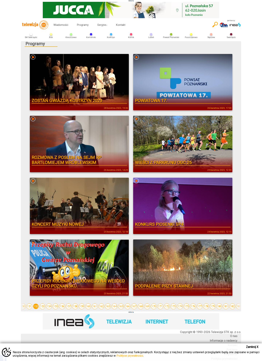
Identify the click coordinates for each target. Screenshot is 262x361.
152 (36, 306)
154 (49, 306)
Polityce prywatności (129, 355)
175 (186, 306)
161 (95, 306)
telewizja (35, 24)
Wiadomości (60, 25)
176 (193, 306)
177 (199, 306)
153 (42, 306)
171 (160, 306)
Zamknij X (252, 347)
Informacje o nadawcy (223, 340)
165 (121, 306)
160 (88, 306)
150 (23, 306)
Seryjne (102, 25)
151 (29, 306)
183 (239, 306)
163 (108, 306)
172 (167, 306)
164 (114, 306)
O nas (233, 336)
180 (219, 306)
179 (213, 306)
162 (101, 306)
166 (127, 306)
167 (134, 306)
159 (82, 306)
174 (180, 306)
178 (206, 306)
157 (68, 306)
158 (75, 306)
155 (55, 306)
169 (147, 306)
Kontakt (120, 25)
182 (232, 306)
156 (62, 306)
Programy (83, 25)
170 (154, 306)
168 (140, 306)
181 (226, 306)
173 (173, 306)
